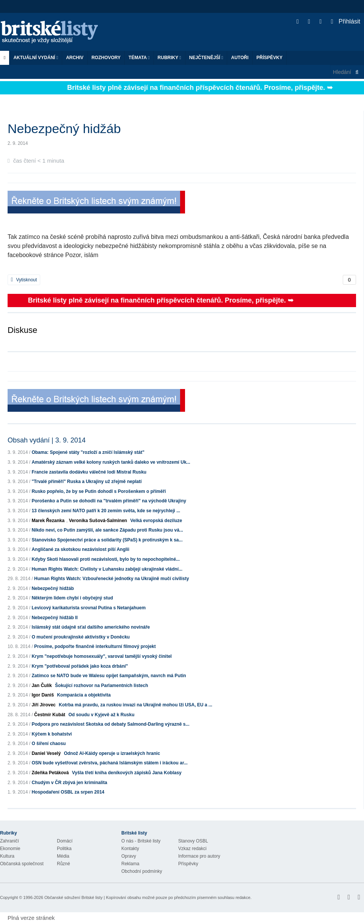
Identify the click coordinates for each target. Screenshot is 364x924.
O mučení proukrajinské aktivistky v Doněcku (80, 637)
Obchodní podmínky (141, 871)
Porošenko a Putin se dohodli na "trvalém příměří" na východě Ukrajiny (108, 501)
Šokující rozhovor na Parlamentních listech (101, 685)
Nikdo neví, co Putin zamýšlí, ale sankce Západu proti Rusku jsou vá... (107, 530)
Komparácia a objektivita (83, 695)
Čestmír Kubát (49, 714)
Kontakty (130, 848)
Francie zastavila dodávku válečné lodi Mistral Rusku (88, 472)
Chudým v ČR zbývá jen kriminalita (69, 782)
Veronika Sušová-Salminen (98, 520)
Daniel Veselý (46, 753)
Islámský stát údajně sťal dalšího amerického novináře (90, 627)
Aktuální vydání (35, 57)
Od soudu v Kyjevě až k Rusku (101, 714)
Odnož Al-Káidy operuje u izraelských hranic (112, 753)
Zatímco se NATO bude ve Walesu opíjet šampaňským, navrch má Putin (108, 675)
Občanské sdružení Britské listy (73, 897)
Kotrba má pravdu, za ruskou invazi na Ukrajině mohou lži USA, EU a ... (135, 705)
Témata (139, 57)
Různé (63, 863)
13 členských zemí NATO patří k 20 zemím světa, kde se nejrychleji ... (105, 510)
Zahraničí (9, 841)
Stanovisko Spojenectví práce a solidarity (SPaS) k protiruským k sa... (106, 540)
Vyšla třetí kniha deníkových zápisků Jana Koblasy (127, 772)
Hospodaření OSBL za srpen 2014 (67, 792)
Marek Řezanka (47, 520)
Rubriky (169, 57)
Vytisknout (24, 279)
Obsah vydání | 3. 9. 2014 (47, 440)
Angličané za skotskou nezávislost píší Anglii (80, 549)
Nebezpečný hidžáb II (54, 617)
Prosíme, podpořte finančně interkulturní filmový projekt (95, 646)
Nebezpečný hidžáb (52, 588)
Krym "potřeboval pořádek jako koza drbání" (79, 666)
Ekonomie (10, 848)
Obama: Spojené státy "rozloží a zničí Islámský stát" (87, 452)
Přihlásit (345, 21)
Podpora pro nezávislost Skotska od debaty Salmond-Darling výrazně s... (110, 724)
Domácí (64, 841)
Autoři (239, 57)
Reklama (130, 863)
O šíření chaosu (48, 743)
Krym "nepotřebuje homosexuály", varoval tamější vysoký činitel (101, 656)
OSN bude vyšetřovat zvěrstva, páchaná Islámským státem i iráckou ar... (109, 763)
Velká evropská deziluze (156, 520)
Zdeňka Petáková (50, 772)
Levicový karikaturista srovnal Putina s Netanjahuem (88, 607)
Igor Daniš (42, 695)
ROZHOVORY (106, 57)
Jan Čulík (41, 685)
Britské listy (53, 32)
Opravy (128, 856)
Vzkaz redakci (192, 848)
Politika (64, 848)
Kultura (7, 856)
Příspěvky (269, 57)
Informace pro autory (199, 856)
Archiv (74, 57)
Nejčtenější (206, 57)
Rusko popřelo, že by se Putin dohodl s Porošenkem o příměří (98, 491)
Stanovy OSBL (193, 841)
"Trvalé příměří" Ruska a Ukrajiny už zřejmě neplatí (86, 481)
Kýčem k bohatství (51, 734)
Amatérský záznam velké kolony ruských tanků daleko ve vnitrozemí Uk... (110, 462)
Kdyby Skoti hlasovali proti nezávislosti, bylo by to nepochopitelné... (105, 559)
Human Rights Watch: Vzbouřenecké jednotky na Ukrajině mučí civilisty (111, 578)
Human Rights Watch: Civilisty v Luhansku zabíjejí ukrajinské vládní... (106, 569)
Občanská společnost (22, 863)
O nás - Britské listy (140, 841)
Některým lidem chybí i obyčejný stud (72, 598)
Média (63, 856)
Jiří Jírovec (43, 705)
